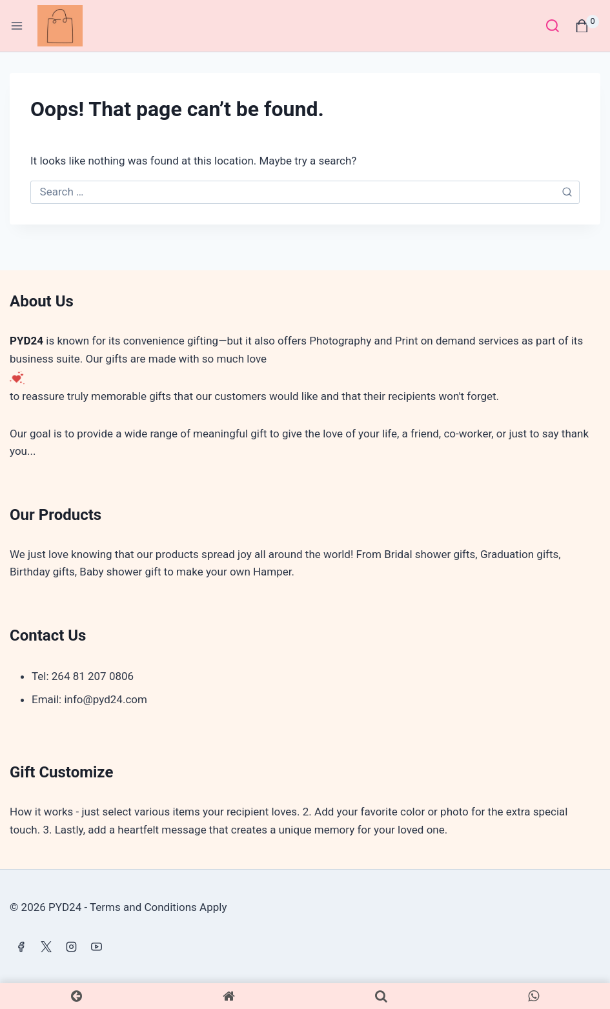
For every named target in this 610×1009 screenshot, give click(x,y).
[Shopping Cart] (587, 25)
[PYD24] (65, 26)
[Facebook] (21, 946)
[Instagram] (71, 946)
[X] (46, 946)
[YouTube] (96, 946)
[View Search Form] (552, 26)
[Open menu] (17, 26)
